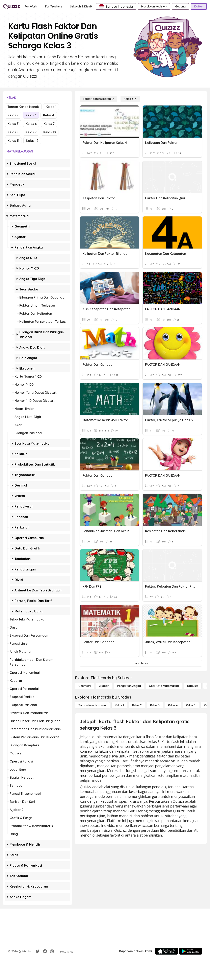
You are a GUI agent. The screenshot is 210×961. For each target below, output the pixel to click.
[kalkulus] (193, 686)
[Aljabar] (104, 686)
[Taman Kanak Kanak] (92, 705)
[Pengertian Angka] (129, 686)
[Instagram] (52, 951)
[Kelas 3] (130, 99)
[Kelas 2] (137, 705)
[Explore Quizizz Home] (11, 6)
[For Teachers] (53, 6)
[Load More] (141, 663)
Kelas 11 (13, 141)
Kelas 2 (13, 115)
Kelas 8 (13, 132)
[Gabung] (180, 6)
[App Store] (166, 951)
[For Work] (31, 6)
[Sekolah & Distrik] (81, 6)
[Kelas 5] (191, 705)
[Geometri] (84, 686)
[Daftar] (199, 6)
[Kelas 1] (119, 705)
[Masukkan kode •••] (154, 6)
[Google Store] (190, 951)
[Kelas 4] (173, 705)
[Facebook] (45, 951)
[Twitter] (38, 951)
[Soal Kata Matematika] (164, 686)
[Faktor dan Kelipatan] (98, 99)
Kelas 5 (13, 124)
